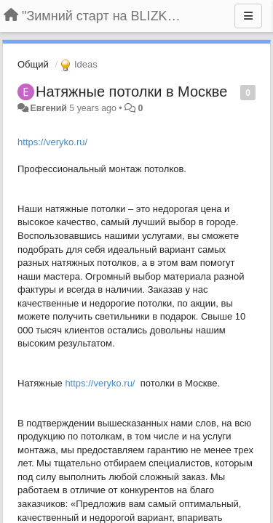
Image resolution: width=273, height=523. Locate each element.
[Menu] (248, 16)
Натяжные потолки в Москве (131, 92)
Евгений (48, 108)
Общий (33, 64)
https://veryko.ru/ (52, 142)
